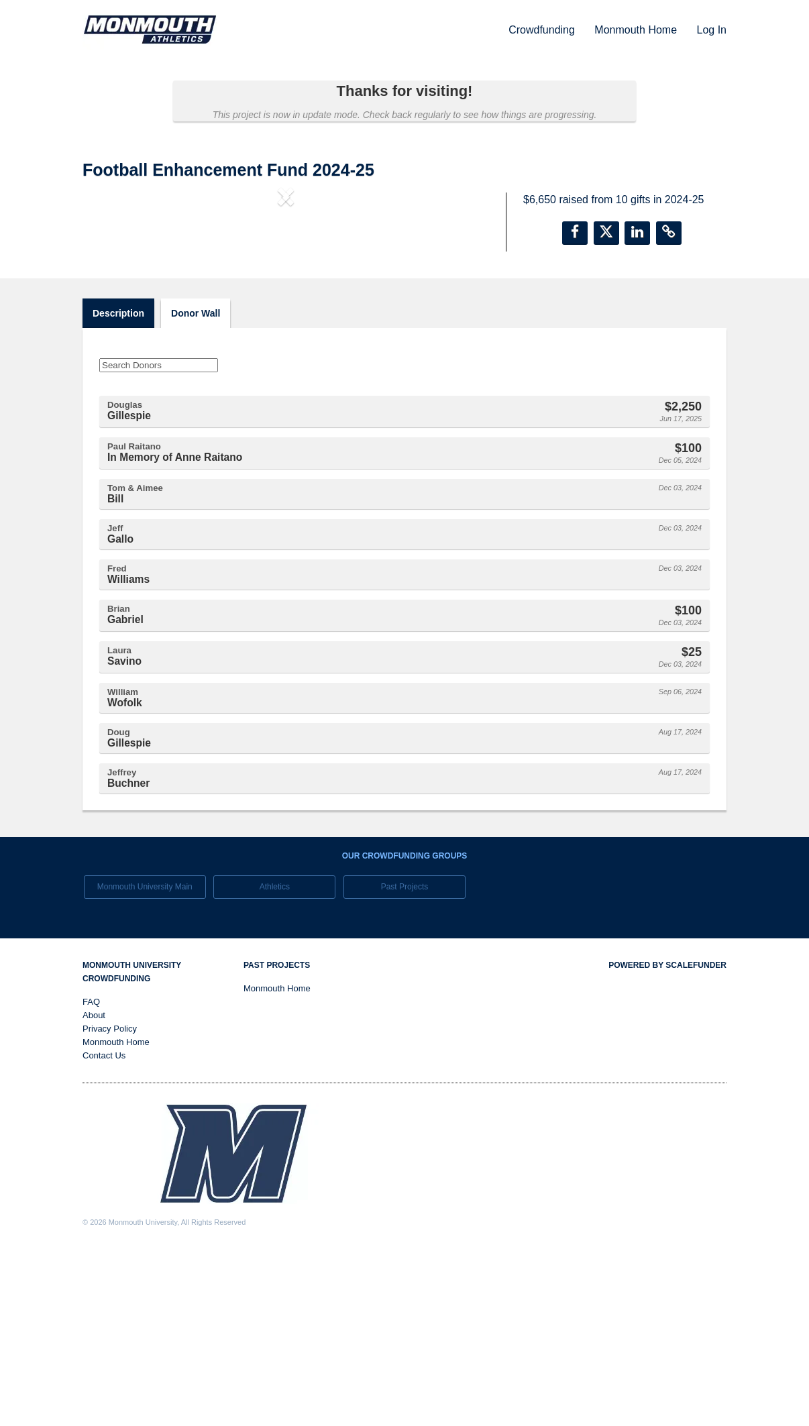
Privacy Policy (110, 1200)
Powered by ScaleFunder (667, 1137)
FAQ (91, 1173)
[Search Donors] (158, 536)
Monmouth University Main (145, 1057)
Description (118, 484)
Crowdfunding (543, 30)
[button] (113, 307)
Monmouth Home (637, 30)
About (94, 1187)
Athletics (275, 1057)
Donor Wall (195, 484)
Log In (711, 30)
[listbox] (286, 308)
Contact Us (104, 1227)
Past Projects (405, 1057)
